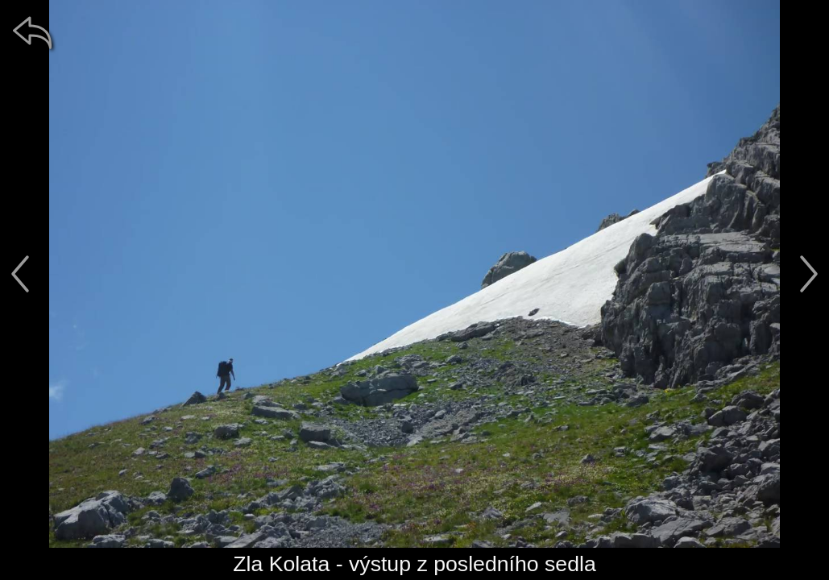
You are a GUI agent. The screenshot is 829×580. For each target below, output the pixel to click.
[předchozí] (20, 274)
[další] (809, 274)
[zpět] (32, 32)
